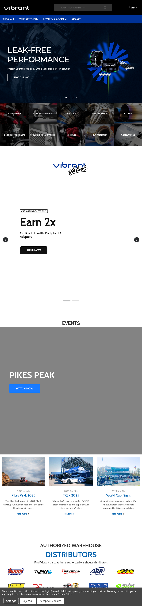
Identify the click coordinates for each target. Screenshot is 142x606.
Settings (11, 601)
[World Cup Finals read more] (118, 513)
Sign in (134, 7)
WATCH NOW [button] (24, 388)
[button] (5, 240)
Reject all (28, 601)
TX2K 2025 (71, 495)
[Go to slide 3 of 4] (72, 97)
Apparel (77, 19)
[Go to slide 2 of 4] (69, 97)
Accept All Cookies (50, 601)
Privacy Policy (65, 593)
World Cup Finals (118, 495)
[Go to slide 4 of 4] (76, 97)
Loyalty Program (55, 19)
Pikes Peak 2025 (23, 495)
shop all (8, 19)
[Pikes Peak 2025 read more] (23, 513)
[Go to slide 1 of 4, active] (66, 97)
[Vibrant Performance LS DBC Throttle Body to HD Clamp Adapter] (71, 63)
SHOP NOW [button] (33, 250)
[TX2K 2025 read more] (71, 513)
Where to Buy (28, 19)
